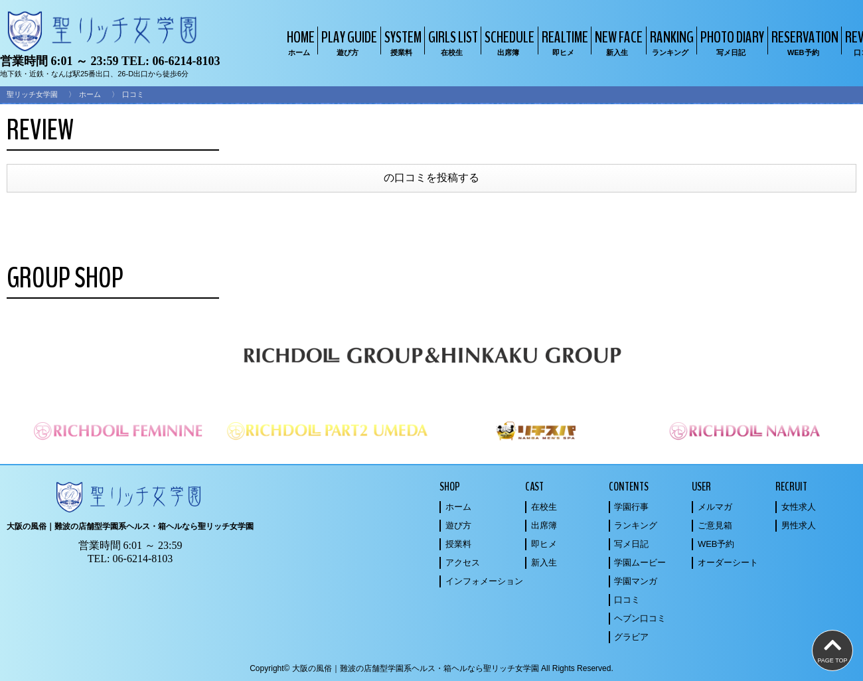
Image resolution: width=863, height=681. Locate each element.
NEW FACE (617, 42)
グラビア (631, 637)
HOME (299, 42)
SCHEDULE (507, 42)
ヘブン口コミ (640, 618)
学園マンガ (635, 581)
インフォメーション (484, 581)
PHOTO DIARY (730, 42)
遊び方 (458, 525)
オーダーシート (728, 563)
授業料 (458, 544)
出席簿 (544, 525)
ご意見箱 (715, 525)
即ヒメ (544, 544)
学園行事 (631, 507)
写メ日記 (631, 544)
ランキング (635, 525)
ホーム (90, 94)
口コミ (627, 600)
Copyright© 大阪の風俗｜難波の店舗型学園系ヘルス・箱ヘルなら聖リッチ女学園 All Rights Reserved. (431, 668)
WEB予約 (716, 544)
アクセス (462, 563)
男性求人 (798, 525)
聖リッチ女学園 (32, 94)
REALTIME (563, 42)
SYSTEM (401, 42)
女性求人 (798, 507)
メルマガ (715, 507)
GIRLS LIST (451, 42)
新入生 (544, 563)
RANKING (670, 42)
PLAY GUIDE (347, 42)
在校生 (544, 507)
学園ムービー (640, 563)
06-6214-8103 (186, 61)
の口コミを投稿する (431, 177)
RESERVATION (803, 42)
